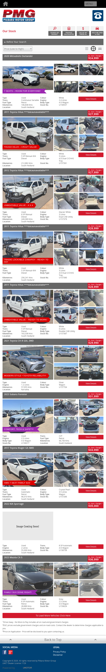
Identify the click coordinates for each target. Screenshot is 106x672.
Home (11, 4)
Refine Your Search (15, 42)
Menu (89, 4)
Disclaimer (58, 654)
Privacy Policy (59, 651)
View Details (91, 99)
